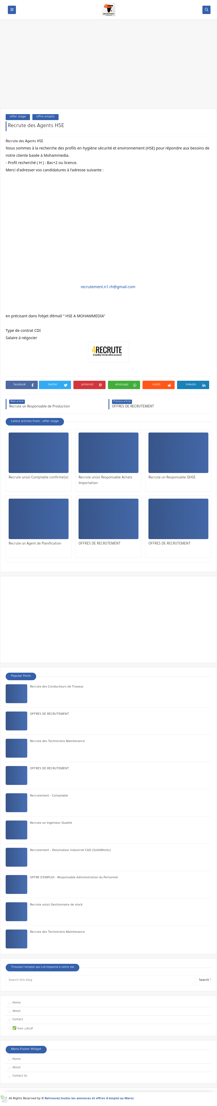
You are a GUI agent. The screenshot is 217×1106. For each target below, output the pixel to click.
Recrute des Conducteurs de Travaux (56, 687)
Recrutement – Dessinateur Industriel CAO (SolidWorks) (70, 850)
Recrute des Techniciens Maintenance (57, 741)
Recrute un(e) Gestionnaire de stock (56, 905)
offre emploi (45, 117)
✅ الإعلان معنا (22, 1028)
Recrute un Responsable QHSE (172, 478)
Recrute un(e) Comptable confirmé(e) (39, 478)
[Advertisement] (108, 66)
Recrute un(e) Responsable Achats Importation (105, 480)
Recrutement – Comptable (49, 796)
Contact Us (19, 1076)
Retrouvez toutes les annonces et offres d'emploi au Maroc (89, 1099)
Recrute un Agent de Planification (35, 544)
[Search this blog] (100, 980)
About (16, 1011)
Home (16, 1003)
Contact (17, 1019)
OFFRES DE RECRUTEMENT (100, 544)
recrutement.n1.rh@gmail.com (108, 286)
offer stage (18, 117)
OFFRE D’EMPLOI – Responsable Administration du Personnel (74, 878)
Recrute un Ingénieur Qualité (51, 823)
